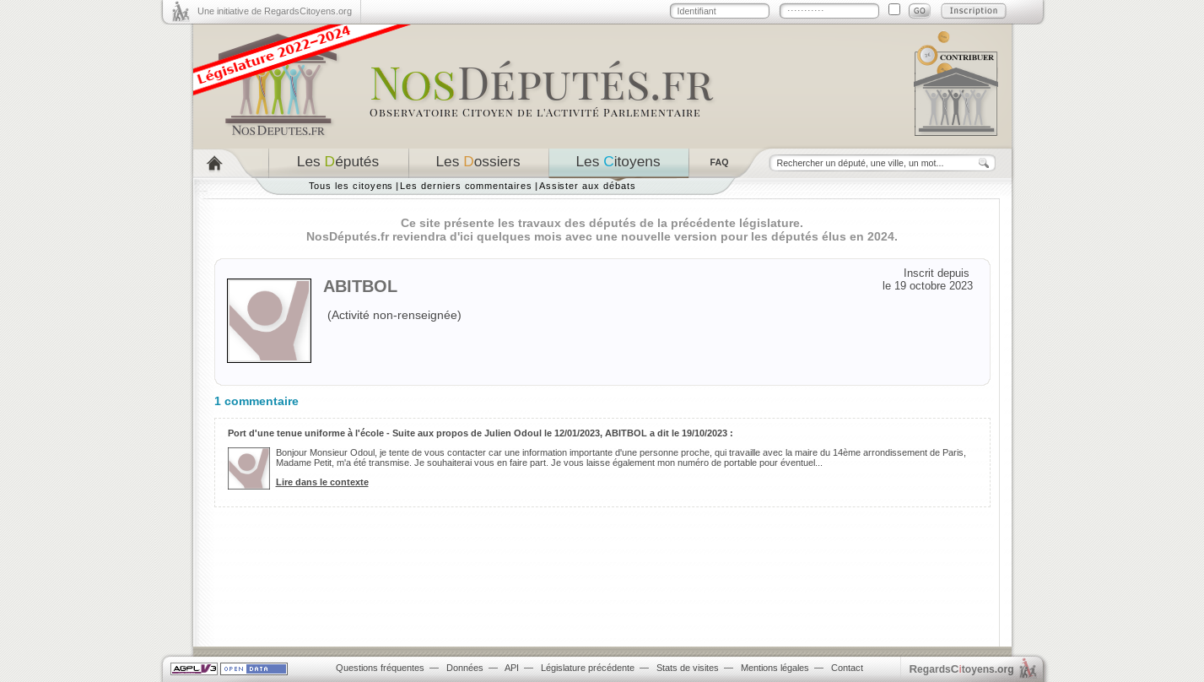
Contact (847, 668)
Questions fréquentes (380, 668)
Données (464, 668)
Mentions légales (775, 668)
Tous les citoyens (351, 186)
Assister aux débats (587, 186)
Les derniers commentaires (466, 186)
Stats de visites (687, 668)
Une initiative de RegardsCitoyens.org (274, 11)
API (512, 668)
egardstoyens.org (962, 669)
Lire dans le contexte (322, 482)
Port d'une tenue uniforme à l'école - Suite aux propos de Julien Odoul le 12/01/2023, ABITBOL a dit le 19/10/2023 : (480, 433)
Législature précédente (587, 668)
